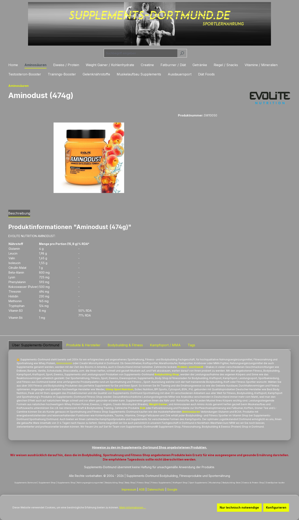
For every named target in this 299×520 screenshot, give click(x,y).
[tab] (19, 213)
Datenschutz (155, 489)
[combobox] (140, 53)
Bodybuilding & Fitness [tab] (125, 345)
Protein (50, 363)
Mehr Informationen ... (132, 507)
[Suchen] (182, 53)
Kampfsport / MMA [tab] (165, 345)
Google (172, 489)
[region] (89, 157)
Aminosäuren (64, 363)
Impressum (129, 489)
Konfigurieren (276, 507)
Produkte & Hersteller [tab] (83, 345)
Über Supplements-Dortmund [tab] (35, 345)
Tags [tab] (191, 345)
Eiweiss (225, 426)
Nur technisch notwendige (239, 507)
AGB (142, 489)
